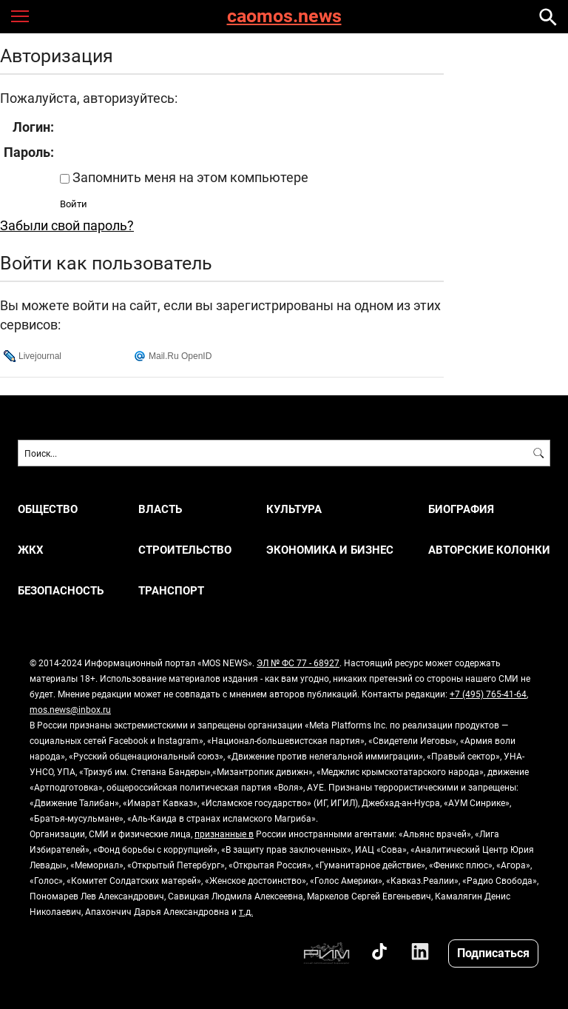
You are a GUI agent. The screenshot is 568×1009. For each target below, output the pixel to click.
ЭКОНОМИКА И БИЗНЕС (329, 549)
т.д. (246, 911)
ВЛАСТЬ (160, 508)
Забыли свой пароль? (67, 225)
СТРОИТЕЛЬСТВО (184, 549)
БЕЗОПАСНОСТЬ (61, 590)
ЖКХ (31, 549)
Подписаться (493, 952)
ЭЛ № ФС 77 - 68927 (298, 662)
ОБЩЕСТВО (48, 508)
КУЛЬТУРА (294, 508)
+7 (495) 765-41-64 (488, 694)
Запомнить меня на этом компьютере (189, 177)
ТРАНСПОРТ (171, 590)
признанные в (224, 833)
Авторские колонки (489, 549)
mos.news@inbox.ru (70, 709)
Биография (461, 508)
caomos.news (284, 16)
